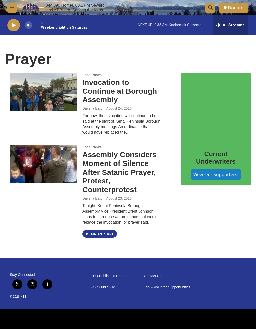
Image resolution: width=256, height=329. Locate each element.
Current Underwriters (216, 157)
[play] (14, 25)
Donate (236, 7)
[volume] (28, 25)
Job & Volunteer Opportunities (167, 287)
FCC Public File (103, 287)
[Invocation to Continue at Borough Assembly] (44, 92)
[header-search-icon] (211, 8)
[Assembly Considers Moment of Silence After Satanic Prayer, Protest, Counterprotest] (44, 164)
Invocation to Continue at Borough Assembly (119, 91)
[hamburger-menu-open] (12, 8)
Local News (92, 75)
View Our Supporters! (216, 174)
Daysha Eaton (93, 108)
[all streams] (230, 25)
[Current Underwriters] (216, 108)
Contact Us (152, 276)
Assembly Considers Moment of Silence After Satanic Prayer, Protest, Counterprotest (119, 172)
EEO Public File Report (109, 276)
